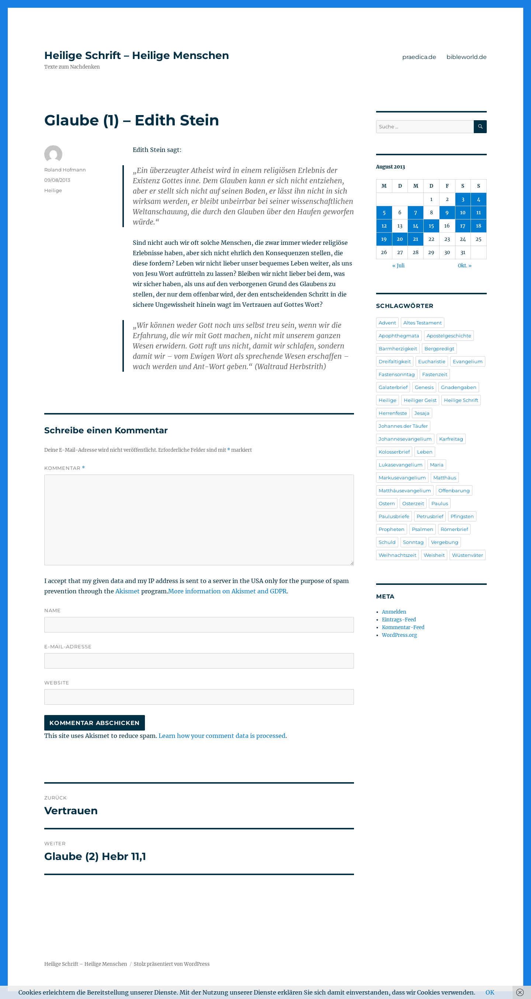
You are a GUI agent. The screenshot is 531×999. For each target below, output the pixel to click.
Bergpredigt (439, 348)
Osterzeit (413, 503)
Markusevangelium (402, 478)
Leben (425, 452)
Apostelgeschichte (449, 336)
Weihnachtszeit (397, 555)
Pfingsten (462, 516)
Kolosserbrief (394, 452)
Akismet (127, 591)
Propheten (392, 529)
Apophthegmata (399, 336)
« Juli (398, 266)
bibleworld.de (467, 56)
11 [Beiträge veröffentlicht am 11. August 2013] (478, 212)
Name (52, 610)
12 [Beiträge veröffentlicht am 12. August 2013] (384, 226)
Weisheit (434, 555)
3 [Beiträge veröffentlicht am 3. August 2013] (463, 199)
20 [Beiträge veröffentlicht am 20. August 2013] (400, 239)
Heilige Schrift (461, 400)
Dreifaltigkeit (395, 361)
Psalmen (422, 529)
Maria (437, 465)
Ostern (387, 503)
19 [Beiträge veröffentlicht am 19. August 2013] (384, 239)
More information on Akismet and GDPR (227, 591)
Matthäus (444, 478)
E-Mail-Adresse (68, 646)
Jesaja (422, 413)
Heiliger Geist (420, 400)
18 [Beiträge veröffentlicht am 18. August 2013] (478, 226)
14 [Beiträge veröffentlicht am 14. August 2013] (416, 226)
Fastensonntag (397, 374)
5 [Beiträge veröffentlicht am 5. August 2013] (384, 212)
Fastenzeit (434, 374)
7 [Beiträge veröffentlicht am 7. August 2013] (415, 212)
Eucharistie (431, 361)
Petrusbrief (430, 516)
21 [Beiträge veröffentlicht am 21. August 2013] (415, 239)
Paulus (439, 503)
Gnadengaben (458, 387)
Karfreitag (451, 439)
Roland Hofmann (65, 170)
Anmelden (394, 612)
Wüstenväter (467, 555)
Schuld (387, 542)
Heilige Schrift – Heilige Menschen (136, 55)
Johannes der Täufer (403, 426)
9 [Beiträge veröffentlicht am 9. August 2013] (447, 212)
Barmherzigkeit (398, 348)
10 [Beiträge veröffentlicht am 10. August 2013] (463, 212)
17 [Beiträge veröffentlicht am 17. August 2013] (462, 226)
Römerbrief (454, 529)
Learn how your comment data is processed (222, 735)
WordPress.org (399, 635)
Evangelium (468, 361)
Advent (387, 323)
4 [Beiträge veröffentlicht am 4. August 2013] (478, 199)
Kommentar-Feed (403, 627)
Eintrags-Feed (399, 620)
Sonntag (413, 542)
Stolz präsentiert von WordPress (172, 964)
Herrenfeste (393, 413)
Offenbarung (454, 490)
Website (56, 683)
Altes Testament (422, 323)
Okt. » (465, 266)
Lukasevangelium (401, 465)
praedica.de (419, 56)
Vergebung (444, 542)
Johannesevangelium (405, 439)
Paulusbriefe (394, 516)
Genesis (424, 387)
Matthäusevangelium (405, 490)
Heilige (53, 190)
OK (490, 992)
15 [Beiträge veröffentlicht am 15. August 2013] (431, 226)
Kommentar (64, 468)
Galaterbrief (393, 387)
